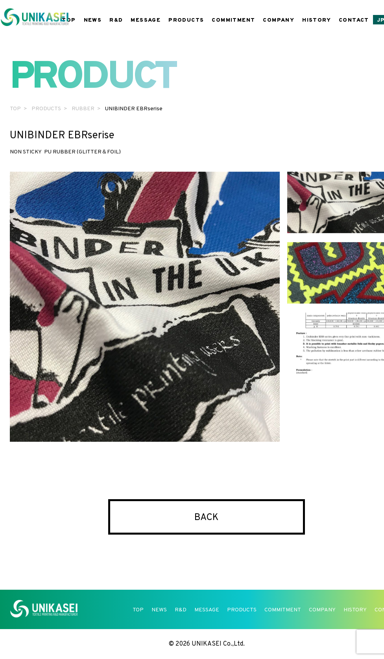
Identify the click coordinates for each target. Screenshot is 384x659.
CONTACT (354, 20)
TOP (69, 20)
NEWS (93, 20)
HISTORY (316, 20)
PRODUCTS (186, 20)
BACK (206, 518)
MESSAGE (146, 20)
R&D (116, 20)
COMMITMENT (233, 20)
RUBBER (83, 109)
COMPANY (278, 20)
